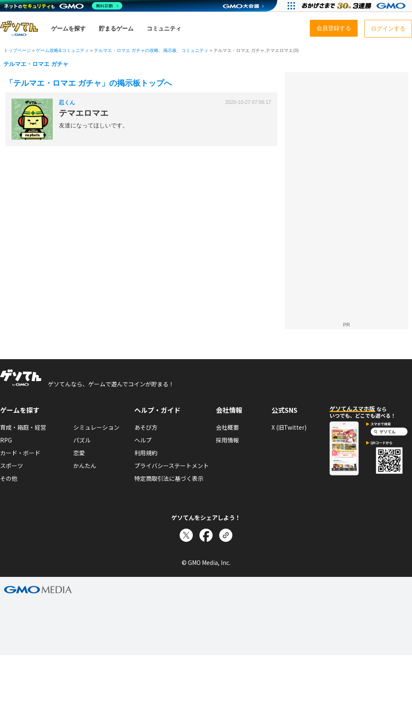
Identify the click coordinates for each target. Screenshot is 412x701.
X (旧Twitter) (289, 427)
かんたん (84, 465)
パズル (82, 440)
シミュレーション (96, 427)
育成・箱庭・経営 (23, 427)
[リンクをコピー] (225, 535)
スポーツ (11, 465)
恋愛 (79, 453)
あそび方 (145, 427)
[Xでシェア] (186, 535)
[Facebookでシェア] (206, 535)
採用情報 (227, 440)
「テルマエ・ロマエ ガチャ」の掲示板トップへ (88, 83)
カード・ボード (20, 453)
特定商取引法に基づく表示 (169, 478)
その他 (8, 478)
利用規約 (145, 453)
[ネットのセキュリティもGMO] (63, 6)
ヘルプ (143, 440)
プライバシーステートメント (171, 465)
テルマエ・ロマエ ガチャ (35, 64)
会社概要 (227, 427)
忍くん (67, 102)
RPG (6, 440)
